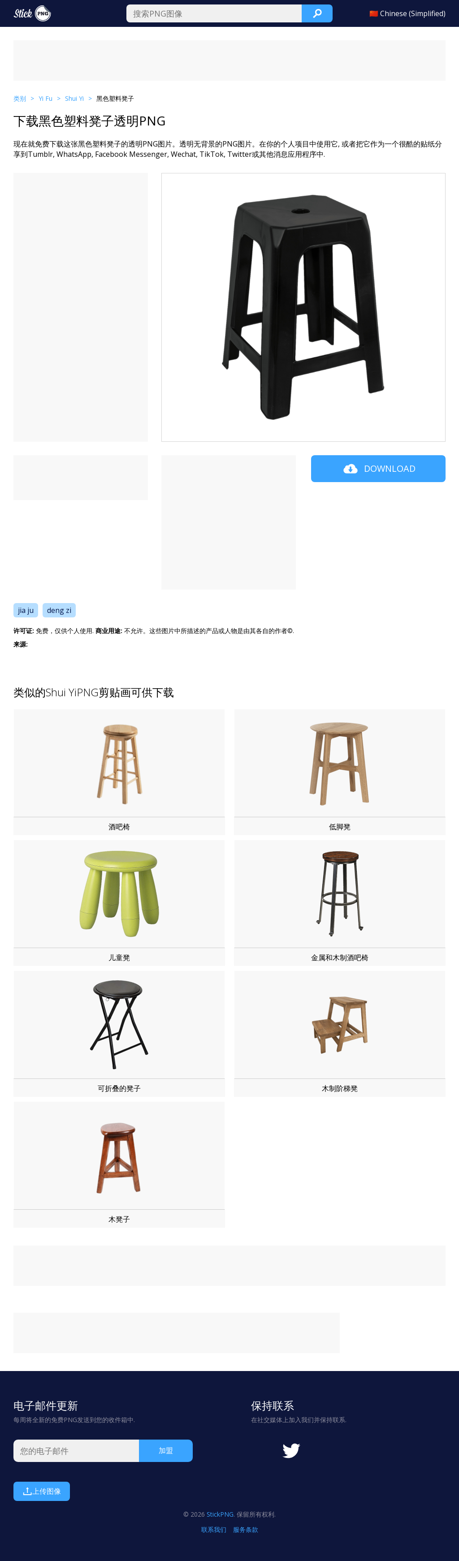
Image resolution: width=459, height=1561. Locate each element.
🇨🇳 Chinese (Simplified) (407, 13)
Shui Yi (74, 98)
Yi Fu (45, 98)
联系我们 (213, 1529)
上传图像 (41, 1491)
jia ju (26, 610)
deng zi (59, 610)
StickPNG (220, 1514)
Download (379, 469)
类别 (19, 98)
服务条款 (245, 1529)
